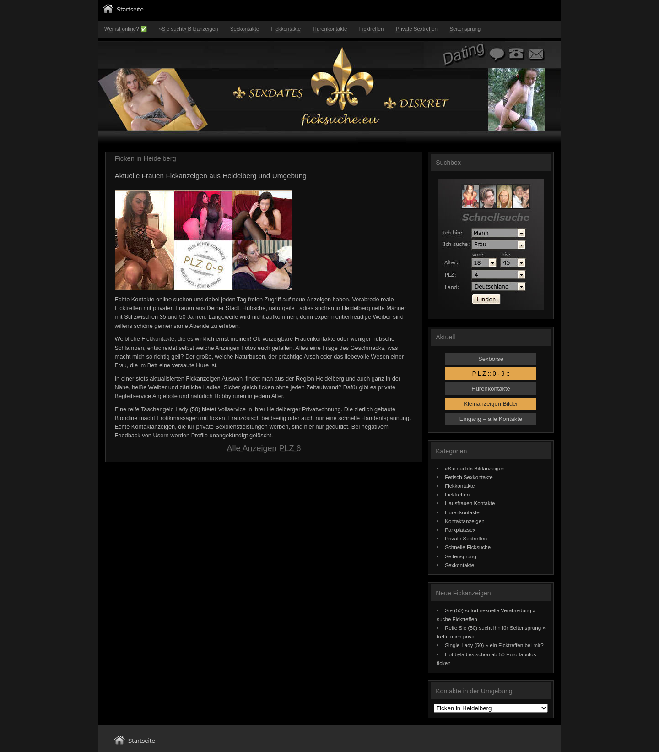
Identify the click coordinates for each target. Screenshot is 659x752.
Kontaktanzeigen (465, 521)
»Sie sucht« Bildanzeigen (188, 29)
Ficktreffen (371, 29)
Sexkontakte (244, 29)
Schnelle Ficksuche (468, 547)
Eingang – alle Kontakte (490, 418)
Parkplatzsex (460, 530)
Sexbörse (490, 358)
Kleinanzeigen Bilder (491, 403)
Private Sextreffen (417, 29)
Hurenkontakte (330, 29)
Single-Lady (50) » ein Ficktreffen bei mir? (494, 645)
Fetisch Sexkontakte (469, 477)
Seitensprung (465, 29)
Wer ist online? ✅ (125, 29)
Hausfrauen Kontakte (470, 503)
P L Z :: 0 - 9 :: (491, 373)
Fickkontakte (286, 29)
